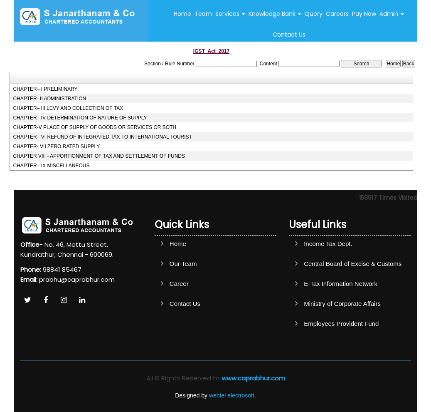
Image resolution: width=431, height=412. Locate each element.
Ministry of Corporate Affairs (342, 303)
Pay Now (364, 14)
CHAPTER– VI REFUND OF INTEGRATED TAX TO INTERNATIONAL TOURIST (102, 137)
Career (179, 283)
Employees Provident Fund (341, 323)
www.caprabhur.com (253, 378)
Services (230, 14)
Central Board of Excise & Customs (352, 264)
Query (314, 14)
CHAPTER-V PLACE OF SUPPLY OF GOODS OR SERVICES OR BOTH (94, 127)
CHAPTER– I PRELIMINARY (45, 89)
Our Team (183, 264)
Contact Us (289, 34)
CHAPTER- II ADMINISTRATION (49, 99)
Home (182, 14)
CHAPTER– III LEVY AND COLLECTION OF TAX (68, 108)
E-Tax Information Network (340, 283)
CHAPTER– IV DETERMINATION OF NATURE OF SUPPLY (80, 118)
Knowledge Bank (275, 14)
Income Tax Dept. (328, 244)
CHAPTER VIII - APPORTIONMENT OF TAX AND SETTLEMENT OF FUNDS (99, 156)
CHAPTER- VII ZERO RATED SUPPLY (56, 146)
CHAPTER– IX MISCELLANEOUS (51, 166)
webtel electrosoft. (232, 395)
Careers (337, 14)
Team (203, 14)
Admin (391, 14)
